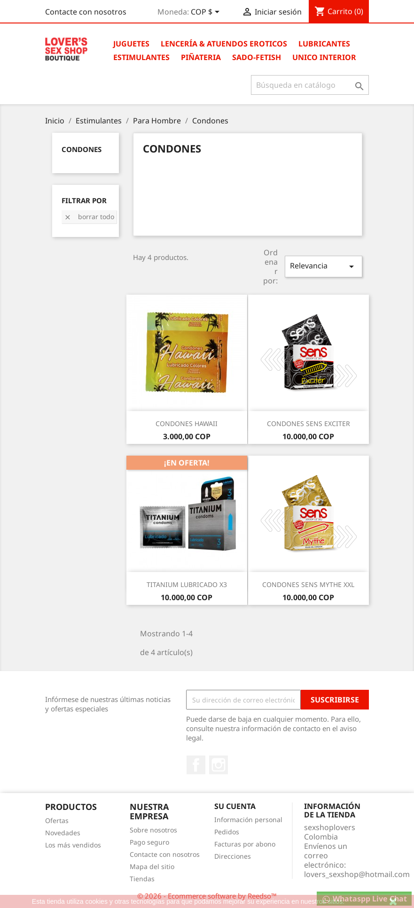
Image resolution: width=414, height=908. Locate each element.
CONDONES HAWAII (187, 423)
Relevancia (323, 266)
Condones (82, 149)
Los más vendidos (73, 844)
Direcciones (232, 856)
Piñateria (201, 57)
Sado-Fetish (256, 57)
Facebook (196, 764)
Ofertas (57, 820)
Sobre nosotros (153, 829)
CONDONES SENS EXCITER (308, 423)
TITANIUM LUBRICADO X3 (187, 584)
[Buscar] (310, 85)
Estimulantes (141, 57)
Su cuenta (235, 806)
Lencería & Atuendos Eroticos (224, 43)
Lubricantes (324, 43)
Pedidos (226, 831)
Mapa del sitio (152, 866)
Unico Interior (324, 57)
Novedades (62, 832)
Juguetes (131, 43)
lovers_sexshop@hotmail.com (357, 874)
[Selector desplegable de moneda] (207, 12)
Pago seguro (149, 842)
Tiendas (142, 878)
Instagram (218, 764)
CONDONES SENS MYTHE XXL (308, 584)
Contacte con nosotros (85, 12)
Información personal (248, 819)
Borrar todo (89, 216)
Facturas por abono (244, 843)
